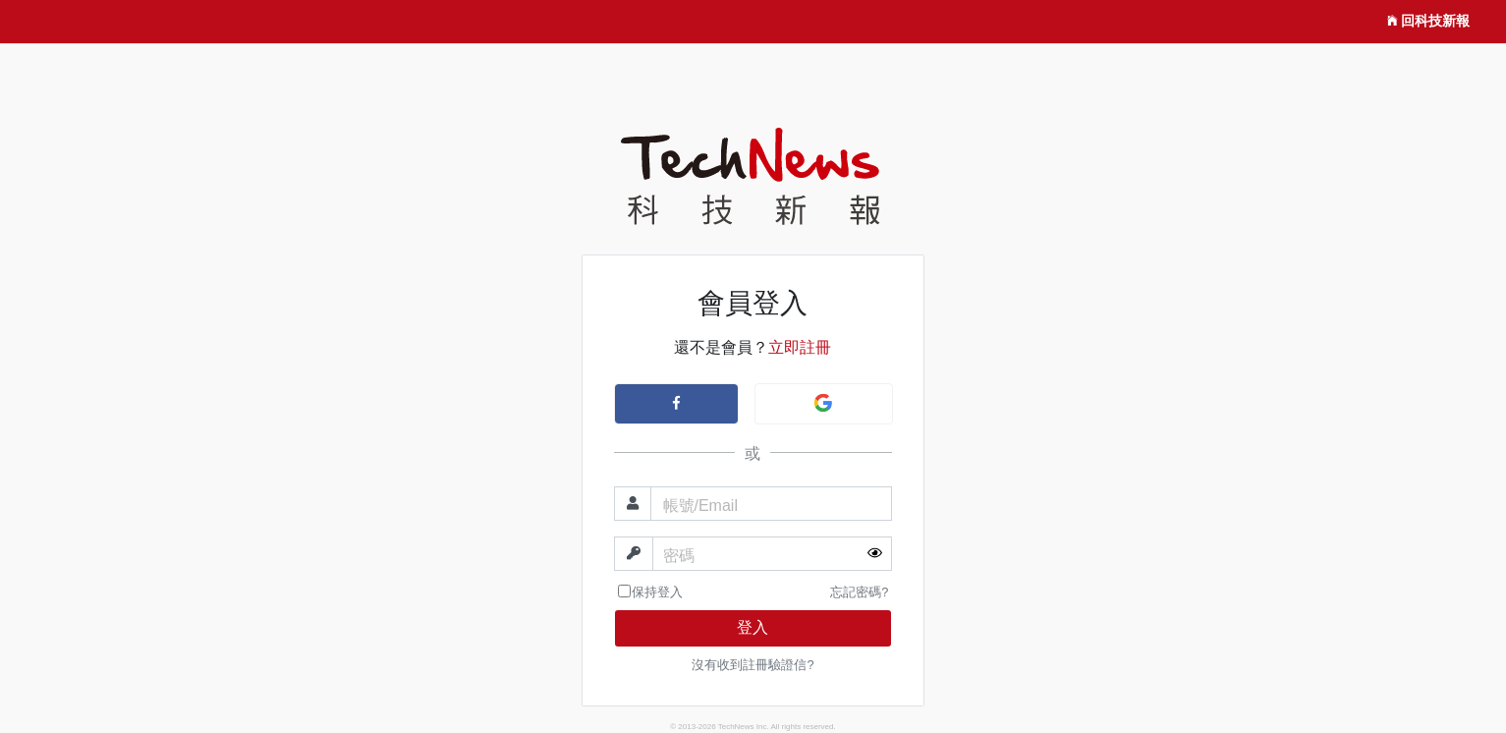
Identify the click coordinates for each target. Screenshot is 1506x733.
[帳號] (771, 503)
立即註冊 (799, 347)
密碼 (679, 555)
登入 (752, 627)
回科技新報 (1428, 21)
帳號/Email (700, 505)
